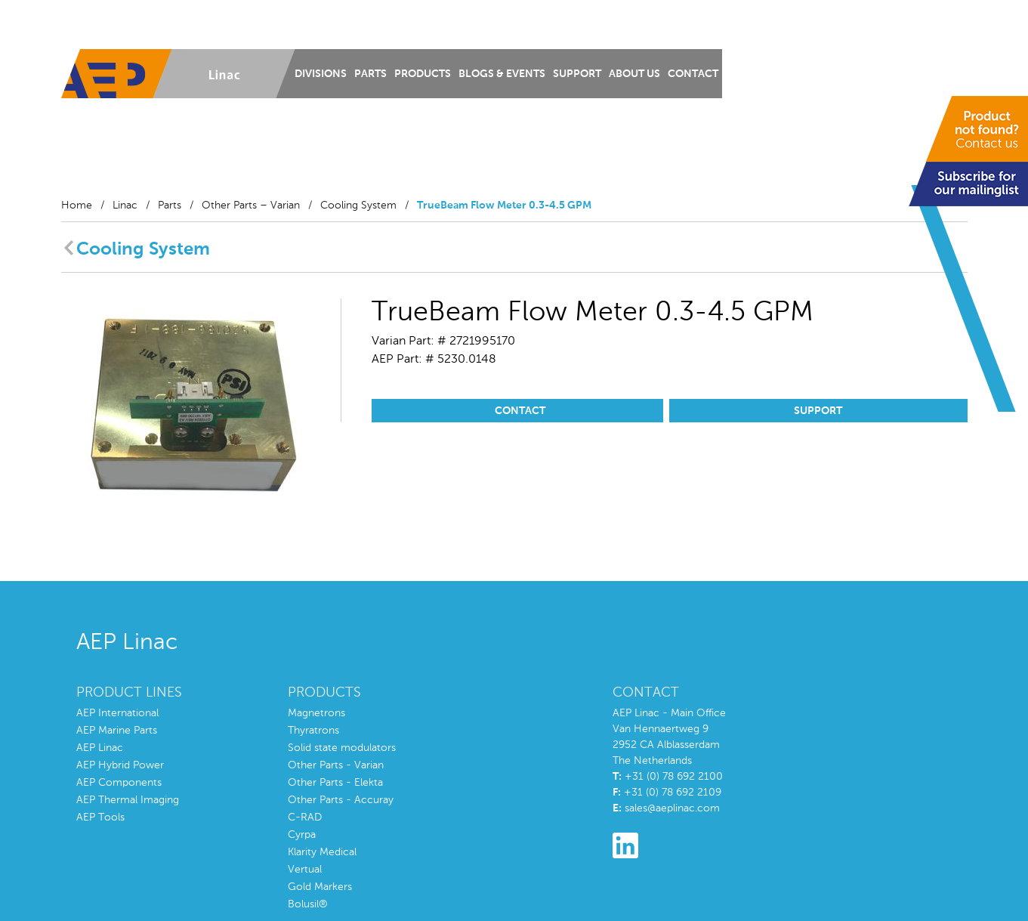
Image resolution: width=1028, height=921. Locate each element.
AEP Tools (100, 817)
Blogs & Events (501, 74)
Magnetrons (316, 713)
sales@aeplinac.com (672, 808)
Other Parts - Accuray (341, 800)
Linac (125, 205)
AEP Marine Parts (116, 730)
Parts (370, 74)
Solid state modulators (342, 748)
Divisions (321, 74)
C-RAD (305, 817)
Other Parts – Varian (251, 205)
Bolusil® (308, 904)
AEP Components (119, 782)
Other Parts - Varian (336, 765)
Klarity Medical (322, 852)
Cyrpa (302, 835)
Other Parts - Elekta (335, 782)
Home (76, 205)
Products (422, 74)
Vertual (305, 869)
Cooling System (358, 205)
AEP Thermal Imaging (127, 800)
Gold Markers (320, 887)
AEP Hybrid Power (120, 765)
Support (577, 74)
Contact (693, 74)
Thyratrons (313, 730)
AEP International (117, 713)
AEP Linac (99, 748)
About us (634, 74)
